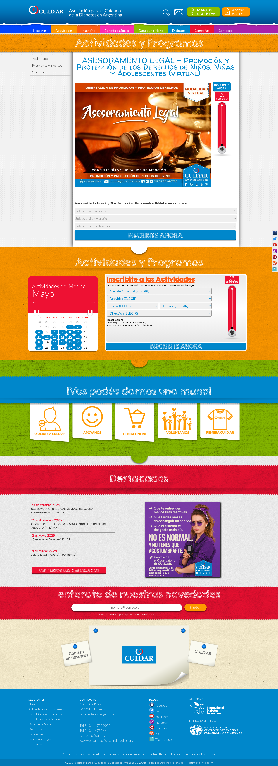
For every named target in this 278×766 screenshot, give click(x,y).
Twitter (160, 711)
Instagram (162, 722)
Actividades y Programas (46, 709)
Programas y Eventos (47, 65)
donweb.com (206, 762)
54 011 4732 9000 (97, 725)
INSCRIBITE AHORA (221, 86)
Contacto (35, 744)
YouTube (161, 717)
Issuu (158, 734)
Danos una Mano (40, 724)
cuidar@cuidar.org (93, 735)
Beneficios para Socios (44, 719)
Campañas (39, 72)
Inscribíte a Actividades (45, 714)
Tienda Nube (164, 739)
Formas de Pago (39, 739)
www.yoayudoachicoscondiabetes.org (106, 740)
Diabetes (35, 729)
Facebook (162, 705)
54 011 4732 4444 (97, 730)
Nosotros (35, 704)
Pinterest (162, 728)
